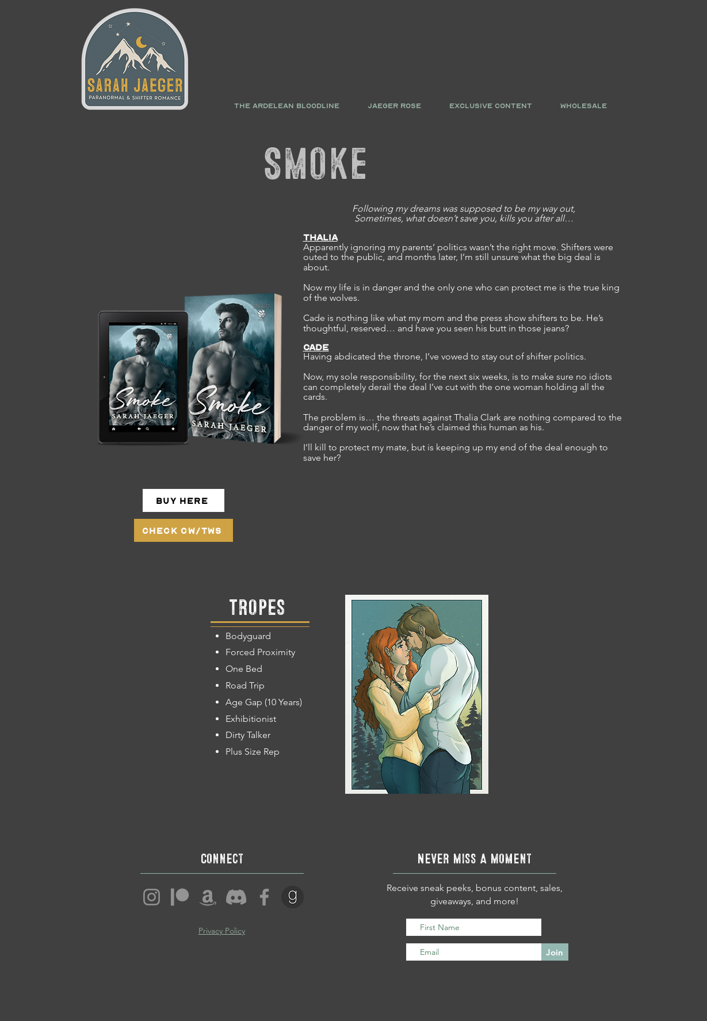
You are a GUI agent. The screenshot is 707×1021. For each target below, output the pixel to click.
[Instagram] (151, 897)
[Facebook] (264, 897)
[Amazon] (208, 897)
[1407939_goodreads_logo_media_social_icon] (292, 897)
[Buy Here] (183, 500)
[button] (287, 105)
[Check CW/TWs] (183, 530)
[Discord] (236, 897)
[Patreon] (180, 897)
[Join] (554, 952)
